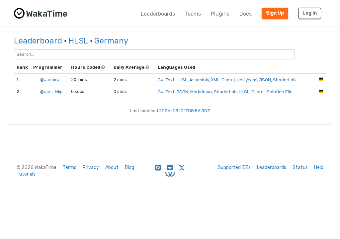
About (112, 167)
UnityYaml (247, 79)
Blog (129, 167)
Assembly (199, 79)
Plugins (220, 14)
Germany (111, 40)
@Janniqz (50, 79)
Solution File (280, 91)
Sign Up (275, 13)
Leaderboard (38, 40)
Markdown (201, 91)
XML (215, 79)
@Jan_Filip (51, 91)
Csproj (228, 79)
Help (318, 167)
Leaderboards (158, 14)
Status (300, 167)
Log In (309, 13)
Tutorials (26, 174)
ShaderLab (284, 79)
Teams (193, 14)
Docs (245, 14)
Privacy (91, 167)
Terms (69, 167)
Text (170, 79)
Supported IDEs (234, 167)
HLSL (78, 40)
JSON (265, 79)
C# (161, 79)
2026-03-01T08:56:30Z (184, 110)
